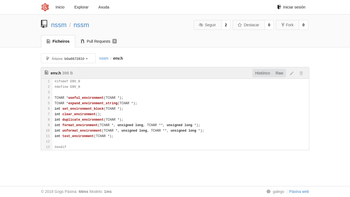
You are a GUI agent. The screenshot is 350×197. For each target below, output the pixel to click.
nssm (59, 24)
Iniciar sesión (291, 7)
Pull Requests (99, 41)
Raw (279, 73)
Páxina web (299, 191)
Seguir (207, 25)
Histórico (262, 73)
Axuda (103, 7)
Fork (287, 25)
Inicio (60, 7)
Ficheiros (58, 41)
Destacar (248, 25)
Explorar (81, 7)
